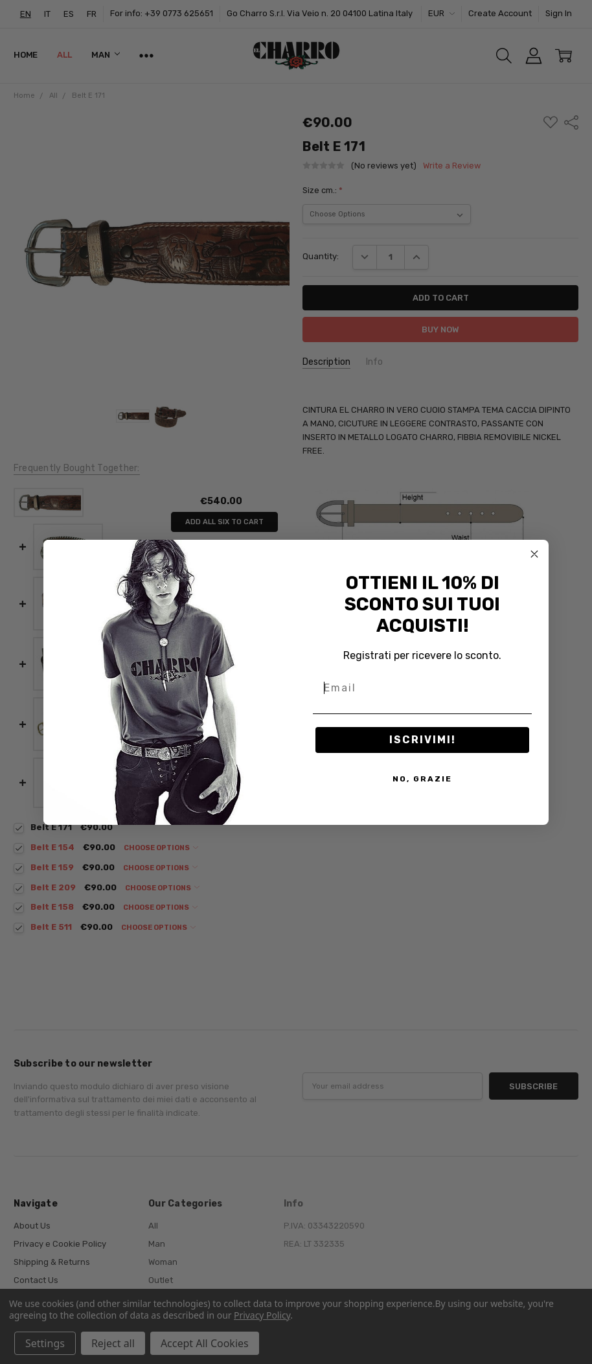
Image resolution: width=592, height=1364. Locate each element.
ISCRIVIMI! (422, 740)
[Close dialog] (534, 554)
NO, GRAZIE (422, 778)
